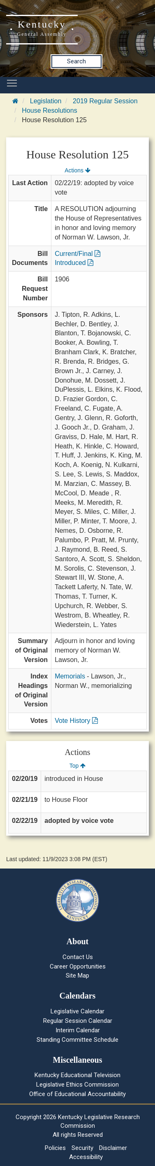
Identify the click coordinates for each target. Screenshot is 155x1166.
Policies (55, 1148)
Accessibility (86, 1157)
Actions (77, 170)
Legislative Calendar (77, 1011)
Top (77, 765)
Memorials (70, 676)
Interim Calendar (78, 1030)
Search (76, 61)
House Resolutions (49, 110)
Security (82, 1148)
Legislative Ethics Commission (77, 1084)
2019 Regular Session (105, 101)
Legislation (46, 101)
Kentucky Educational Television (77, 1075)
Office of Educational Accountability (77, 1094)
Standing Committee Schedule (77, 1039)
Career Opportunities (78, 966)
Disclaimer (113, 1148)
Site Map (77, 975)
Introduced (74, 262)
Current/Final (77, 253)
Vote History (76, 720)
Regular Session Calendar (77, 1020)
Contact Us (77, 957)
